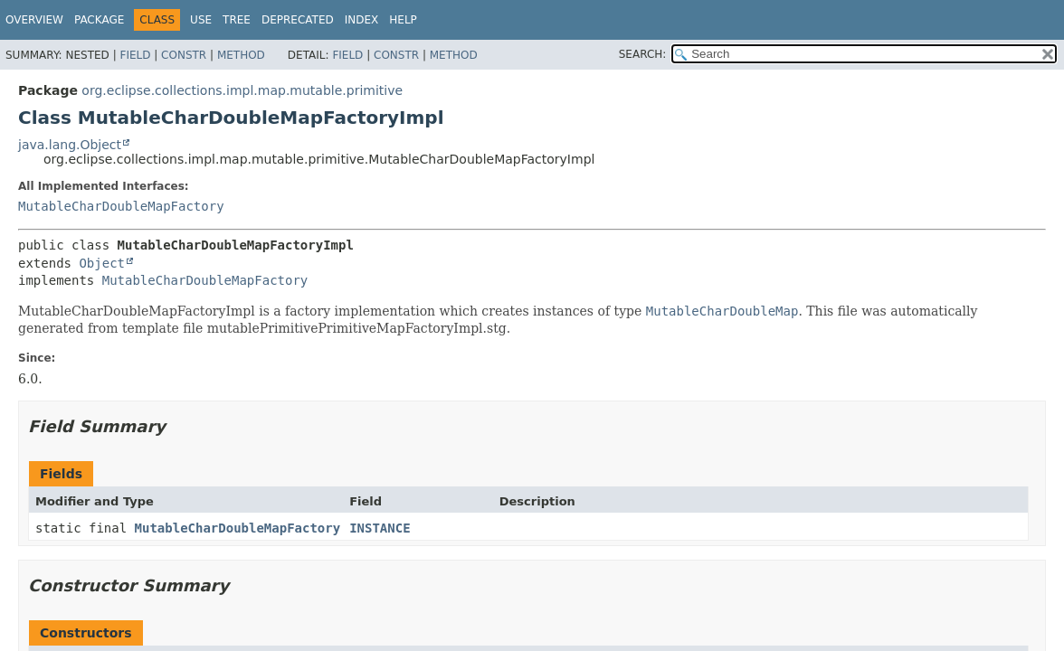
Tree (237, 20)
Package (99, 20)
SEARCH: (643, 54)
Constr (183, 55)
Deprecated (297, 20)
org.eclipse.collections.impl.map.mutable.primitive (242, 90)
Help (403, 20)
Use (201, 20)
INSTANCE (379, 528)
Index (362, 20)
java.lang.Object (69, 144)
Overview (34, 20)
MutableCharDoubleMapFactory (121, 206)
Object (102, 263)
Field (134, 55)
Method (241, 55)
